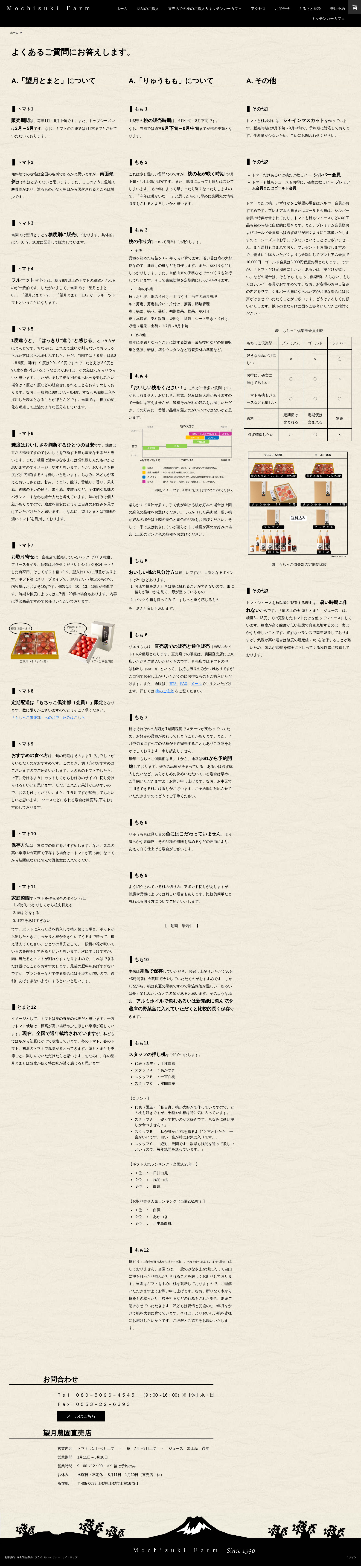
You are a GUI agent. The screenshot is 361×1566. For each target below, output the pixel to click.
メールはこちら (81, 1416)
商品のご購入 (148, 9)
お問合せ (282, 9)
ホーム (122, 9)
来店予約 (337, 9)
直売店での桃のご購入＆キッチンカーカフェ (205, 9)
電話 (173, 684)
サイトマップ (69, 1557)
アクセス (258, 9)
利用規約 (10, 1557)
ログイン (351, 1557)
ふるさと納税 (310, 9)
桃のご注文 (164, 691)
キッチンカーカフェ (328, 18)
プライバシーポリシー (47, 1557)
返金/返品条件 (25, 1557)
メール (196, 684)
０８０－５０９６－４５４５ (105, 1395)
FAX (183, 684)
